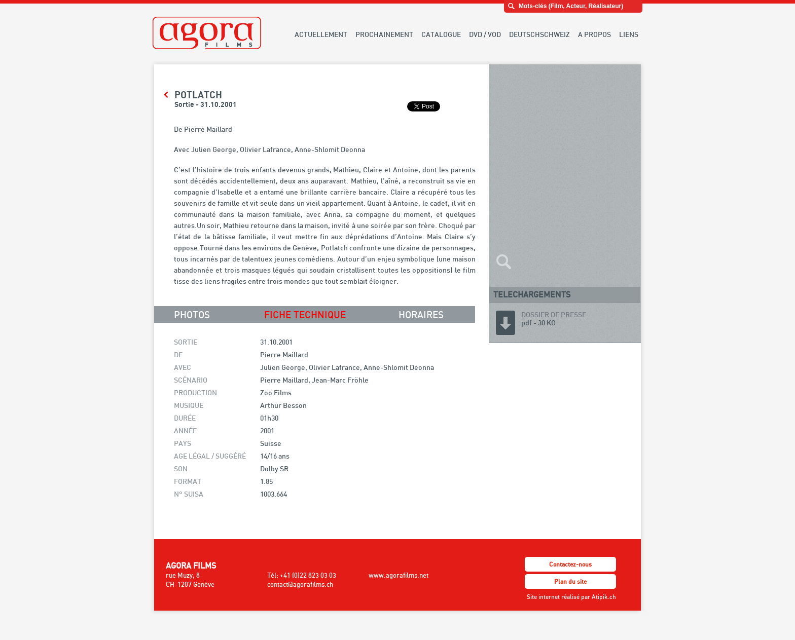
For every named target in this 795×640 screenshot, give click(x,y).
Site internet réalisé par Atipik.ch (571, 596)
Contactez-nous (570, 564)
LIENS (628, 34)
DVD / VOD (485, 34)
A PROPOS (594, 34)
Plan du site (570, 581)
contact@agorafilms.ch (300, 584)
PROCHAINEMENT (384, 34)
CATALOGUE (441, 34)
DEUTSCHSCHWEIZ (539, 34)
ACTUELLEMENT (321, 34)
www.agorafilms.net (398, 575)
